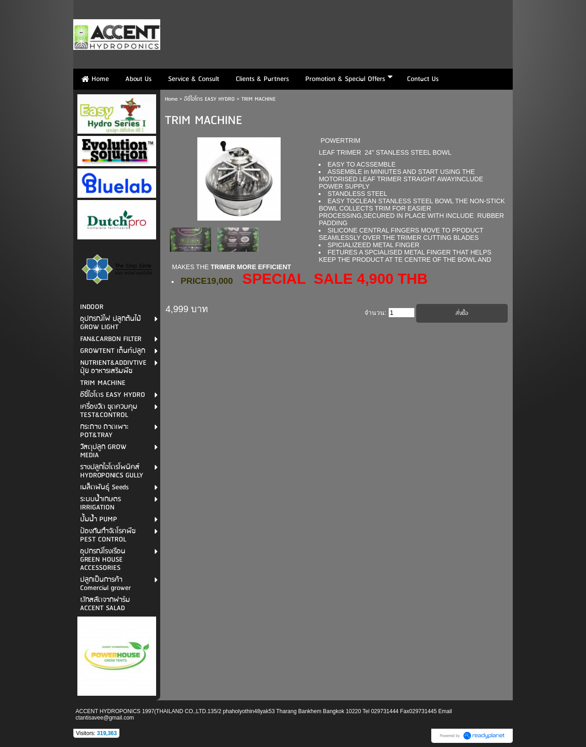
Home (171, 99)
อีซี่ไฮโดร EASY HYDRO (210, 99)
